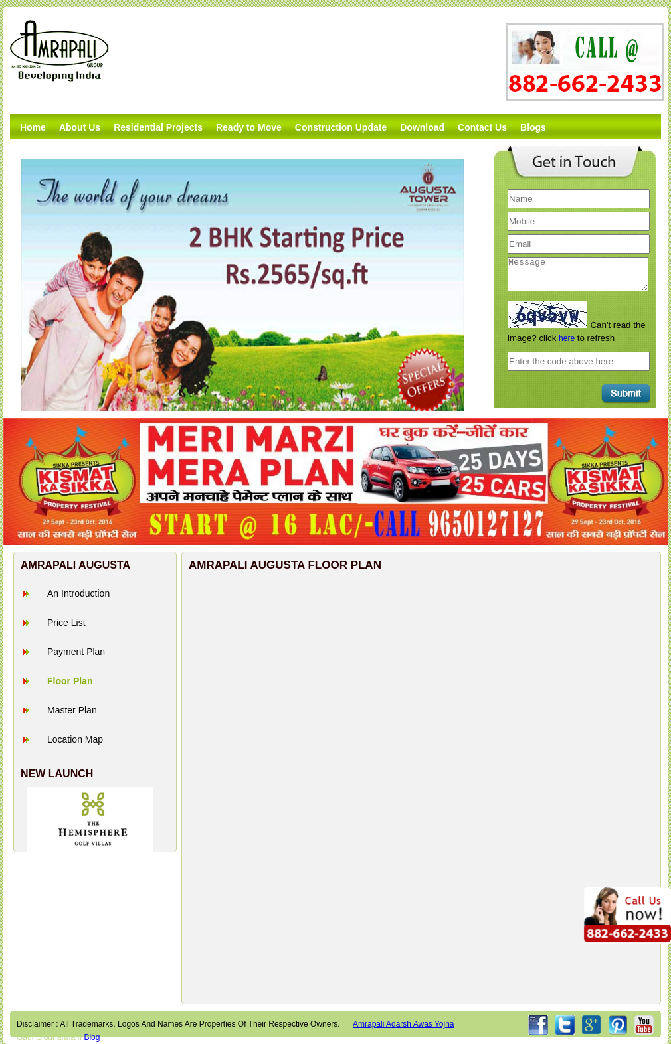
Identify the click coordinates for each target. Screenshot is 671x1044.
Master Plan (72, 710)
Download (422, 127)
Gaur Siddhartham (49, 1037)
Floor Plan (69, 681)
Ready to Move (249, 127)
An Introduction (78, 593)
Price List (66, 622)
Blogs (533, 127)
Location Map (75, 739)
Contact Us (482, 127)
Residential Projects (158, 127)
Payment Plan (76, 651)
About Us (79, 127)
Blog (92, 1037)
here (567, 338)
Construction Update (341, 127)
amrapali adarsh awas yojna (403, 1024)
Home (33, 127)
